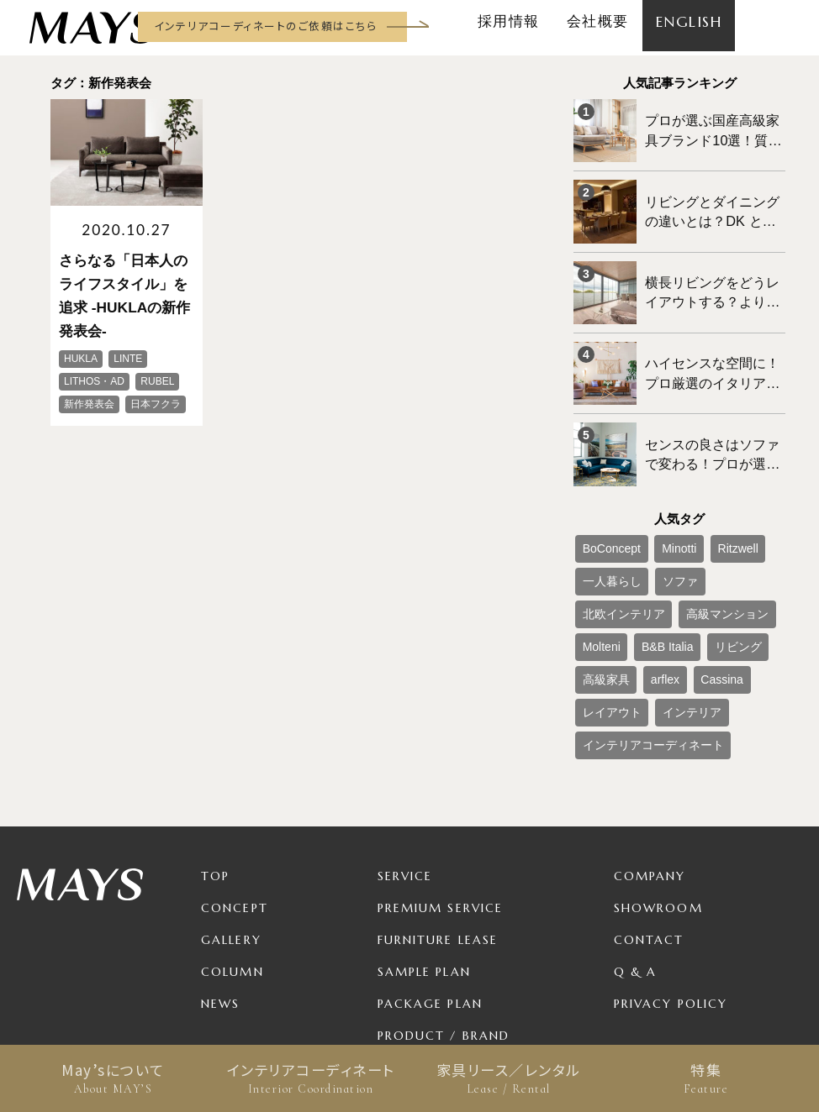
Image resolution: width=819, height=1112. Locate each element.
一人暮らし (605, 530)
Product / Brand (444, 928)
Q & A (636, 865)
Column (232, 865)
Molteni (684, 558)
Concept (234, 801)
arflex (707, 585)
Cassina (754, 585)
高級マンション (615, 558)
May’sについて (113, 1078)
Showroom (658, 801)
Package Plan (430, 897)
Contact (649, 833)
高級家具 (657, 585)
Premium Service (441, 801)
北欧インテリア (730, 530)
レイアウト (605, 613)
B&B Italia (738, 558)
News (220, 897)
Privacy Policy (670, 897)
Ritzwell (711, 502)
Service (405, 769)
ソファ (662, 530)
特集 (706, 1078)
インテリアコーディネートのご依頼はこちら (265, 26)
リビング (600, 585)
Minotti (661, 502)
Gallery (231, 833)
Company (650, 769)
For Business (425, 960)
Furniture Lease (438, 833)
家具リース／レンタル (508, 1078)
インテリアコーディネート (311, 1078)
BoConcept (605, 502)
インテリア (672, 613)
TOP (215, 769)
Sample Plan (424, 865)
